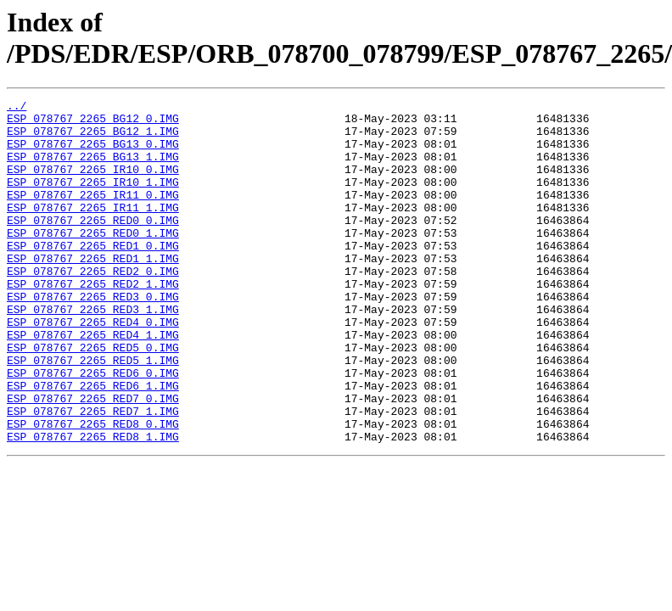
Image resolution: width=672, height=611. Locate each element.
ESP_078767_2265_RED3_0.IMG (93, 337)
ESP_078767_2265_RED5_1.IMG (93, 413)
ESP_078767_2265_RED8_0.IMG (93, 489)
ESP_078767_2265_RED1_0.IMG (93, 275)
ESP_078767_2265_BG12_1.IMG (93, 138)
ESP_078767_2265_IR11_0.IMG (93, 214)
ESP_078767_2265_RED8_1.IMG (93, 505)
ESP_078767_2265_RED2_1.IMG (93, 321)
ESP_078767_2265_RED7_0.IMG (93, 459)
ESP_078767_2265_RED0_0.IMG (93, 245)
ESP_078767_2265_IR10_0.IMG (93, 184)
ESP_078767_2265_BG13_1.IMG (93, 169)
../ (16, 107)
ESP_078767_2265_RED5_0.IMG (93, 398)
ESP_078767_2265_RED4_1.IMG (93, 382)
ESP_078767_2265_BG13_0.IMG (93, 153)
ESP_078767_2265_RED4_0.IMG (93, 367)
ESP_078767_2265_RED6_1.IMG (93, 443)
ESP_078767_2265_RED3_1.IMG (93, 352)
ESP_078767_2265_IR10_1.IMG (93, 199)
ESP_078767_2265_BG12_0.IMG (93, 123)
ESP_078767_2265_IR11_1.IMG (93, 230)
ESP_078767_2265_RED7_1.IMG (93, 474)
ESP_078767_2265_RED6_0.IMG (93, 428)
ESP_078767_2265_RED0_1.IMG (93, 260)
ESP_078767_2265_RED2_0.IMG (93, 306)
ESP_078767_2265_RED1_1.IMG (93, 291)
